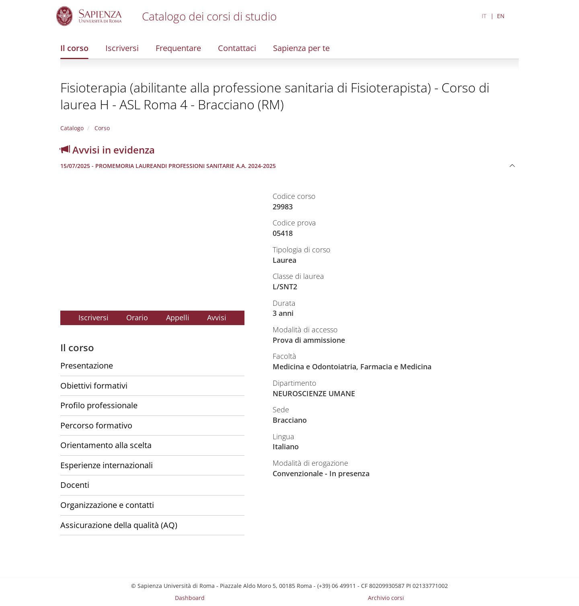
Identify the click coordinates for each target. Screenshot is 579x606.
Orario (137, 317)
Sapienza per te (301, 48)
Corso (101, 128)
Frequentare (178, 48)
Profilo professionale (99, 405)
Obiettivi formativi (93, 385)
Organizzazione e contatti (107, 505)
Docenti (74, 484)
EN (501, 16)
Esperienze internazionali (106, 465)
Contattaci (237, 48)
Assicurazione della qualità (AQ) (118, 525)
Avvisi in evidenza (107, 149)
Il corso (74, 48)
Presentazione (86, 365)
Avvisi (216, 317)
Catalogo (72, 128)
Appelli (177, 317)
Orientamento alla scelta (106, 445)
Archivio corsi (386, 598)
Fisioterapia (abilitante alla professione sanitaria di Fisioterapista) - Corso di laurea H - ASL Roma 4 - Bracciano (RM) (274, 96)
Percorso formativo (96, 425)
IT (484, 16)
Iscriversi (122, 48)
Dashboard (190, 598)
